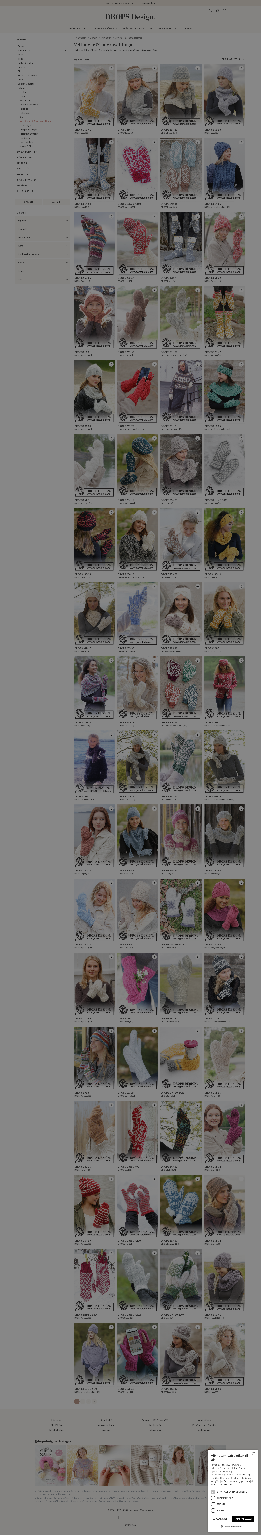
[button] (232, 1526)
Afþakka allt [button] (221, 1518)
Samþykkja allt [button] (243, 1518)
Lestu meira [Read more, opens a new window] (229, 1484)
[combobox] (253, 1453)
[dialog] (233, 1491)
